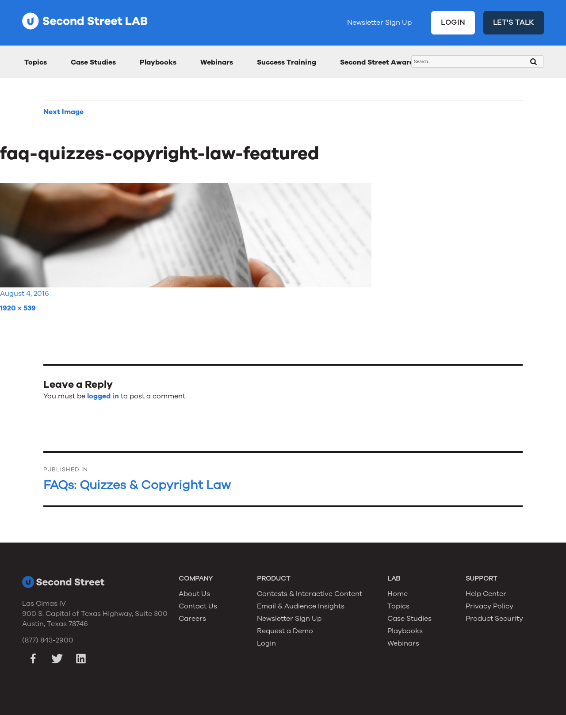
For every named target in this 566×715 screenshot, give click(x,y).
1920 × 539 (18, 308)
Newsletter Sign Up (379, 22)
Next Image (63, 112)
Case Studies (93, 62)
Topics (35, 62)
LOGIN (453, 22)
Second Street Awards (378, 62)
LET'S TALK (514, 22)
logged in (103, 396)
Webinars (216, 62)
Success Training (286, 62)
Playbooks (158, 62)
